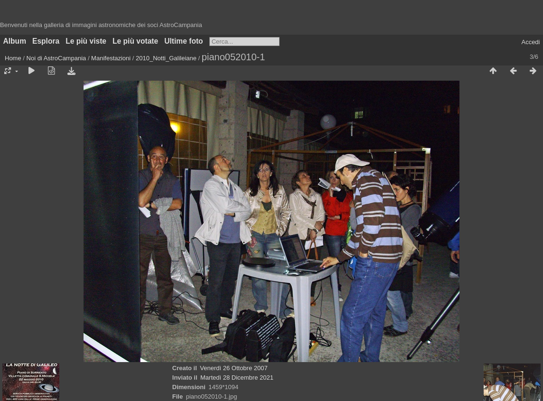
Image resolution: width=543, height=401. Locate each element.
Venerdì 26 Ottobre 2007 (233, 368)
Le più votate (135, 41)
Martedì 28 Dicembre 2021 (236, 377)
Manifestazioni (111, 58)
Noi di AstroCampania (56, 58)
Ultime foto (183, 41)
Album (15, 41)
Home (13, 58)
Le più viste (86, 41)
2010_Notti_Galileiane (166, 58)
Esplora (45, 41)
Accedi (530, 42)
